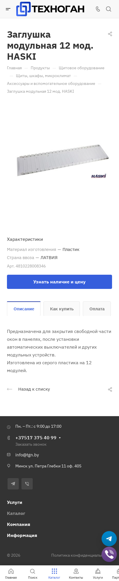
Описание (24, 309)
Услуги (14, 502)
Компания (18, 524)
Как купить (62, 309)
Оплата (97, 309)
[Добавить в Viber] (109, 554)
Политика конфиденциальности (81, 555)
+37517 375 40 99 (35, 437)
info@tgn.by (27, 455)
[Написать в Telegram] (109, 539)
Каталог (16, 513)
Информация (22, 535)
